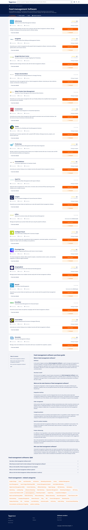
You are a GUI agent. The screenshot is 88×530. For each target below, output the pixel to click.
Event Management (13, 484)
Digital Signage (51, 487)
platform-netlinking (34, 504)
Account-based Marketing (72, 501)
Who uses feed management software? (18, 364)
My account (59, 517)
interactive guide (44, 501)
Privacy (9, 518)
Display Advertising (13, 501)
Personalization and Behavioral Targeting (18, 504)
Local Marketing (35, 501)
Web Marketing (40, 490)
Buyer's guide (21, 15)
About (34, 517)
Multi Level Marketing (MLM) (15, 495)
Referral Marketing (39, 495)
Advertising (12, 490)
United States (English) (67, 525)
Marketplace (69, 487)
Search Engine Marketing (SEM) (28, 484)
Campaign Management (23, 498)
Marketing (13, 5)
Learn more (70, 29)
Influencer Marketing (30, 490)
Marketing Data (65, 498)
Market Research (35, 498)
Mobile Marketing (29, 495)
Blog (42, 498)
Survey (55, 481)
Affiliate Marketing (42, 487)
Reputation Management (52, 490)
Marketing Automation (46, 481)
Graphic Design (12, 481)
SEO (47, 498)
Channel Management (55, 498)
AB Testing (75, 490)
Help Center (59, 520)
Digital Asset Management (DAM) (17, 487)
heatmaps (26, 501)
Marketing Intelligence (65, 490)
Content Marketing (31, 487)
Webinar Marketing (50, 495)
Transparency (10, 520)
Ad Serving (53, 501)
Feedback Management (64, 481)
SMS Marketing (61, 487)
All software (12, 15)
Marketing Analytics (40, 492)
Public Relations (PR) (73, 495)
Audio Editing (61, 501)
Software (34, 520)
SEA (21, 501)
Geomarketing (12, 498)
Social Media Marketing (58, 484)
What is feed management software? (17, 358)
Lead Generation (27, 481)
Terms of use (10, 522)
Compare (71, 32)
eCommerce (36, 481)
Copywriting (50, 492)
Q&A (28, 15)
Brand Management (61, 495)
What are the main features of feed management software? (17, 361)
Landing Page (20, 490)
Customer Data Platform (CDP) (16, 492)
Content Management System (44, 484)
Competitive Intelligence (61, 492)
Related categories (36, 15)
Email (20, 481)
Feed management (29, 492)
